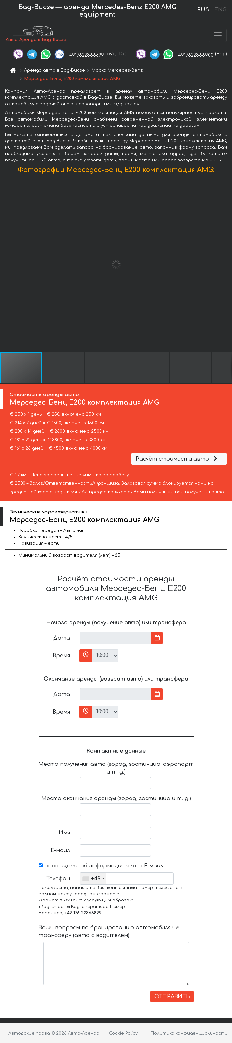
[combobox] (93, 878)
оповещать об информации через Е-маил (101, 866)
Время (61, 656)
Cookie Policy (123, 1033)
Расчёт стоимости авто (177, 459)
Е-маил (60, 850)
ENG (220, 10)
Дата (61, 638)
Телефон (58, 879)
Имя (64, 833)
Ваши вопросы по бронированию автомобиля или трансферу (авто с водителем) (110, 931)
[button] (226, 264)
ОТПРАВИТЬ (172, 997)
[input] (115, 638)
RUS (203, 10)
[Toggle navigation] (218, 35)
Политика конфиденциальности (189, 1033)
